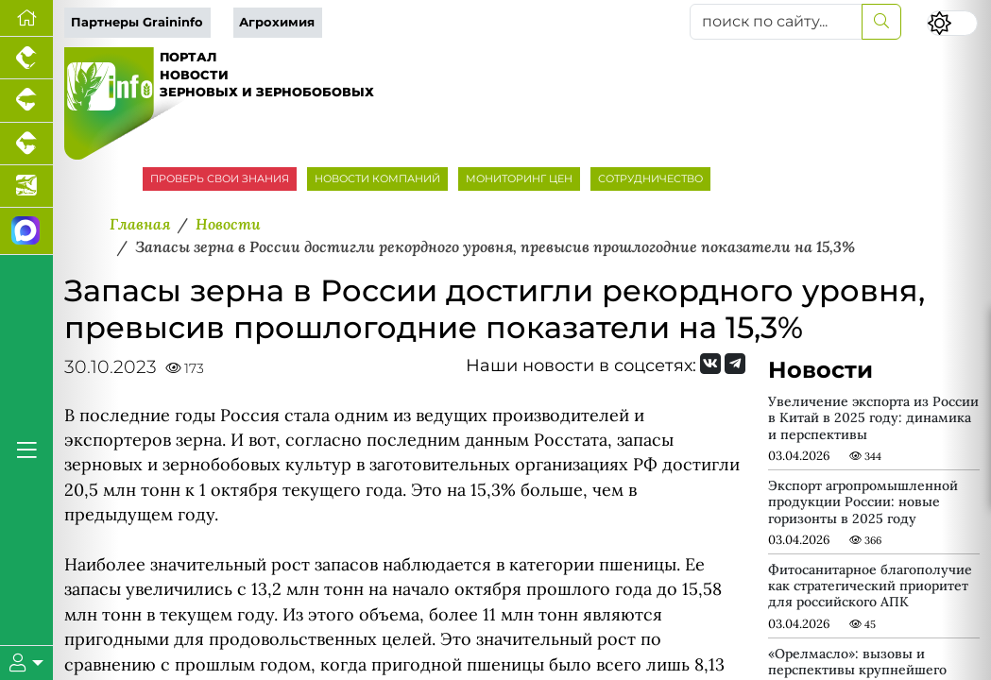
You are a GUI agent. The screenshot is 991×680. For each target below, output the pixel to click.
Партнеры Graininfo (137, 22)
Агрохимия (277, 22)
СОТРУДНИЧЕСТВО (650, 178)
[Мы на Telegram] (735, 363)
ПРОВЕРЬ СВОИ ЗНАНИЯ (219, 178)
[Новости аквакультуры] (26, 186)
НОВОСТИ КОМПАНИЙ (377, 178)
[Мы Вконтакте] (710, 363)
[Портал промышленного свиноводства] (26, 100)
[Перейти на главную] (26, 18)
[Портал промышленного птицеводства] (26, 58)
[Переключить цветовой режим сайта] (952, 23)
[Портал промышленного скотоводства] (26, 144)
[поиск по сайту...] (776, 22)
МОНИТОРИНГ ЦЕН (519, 178)
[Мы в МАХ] (26, 231)
